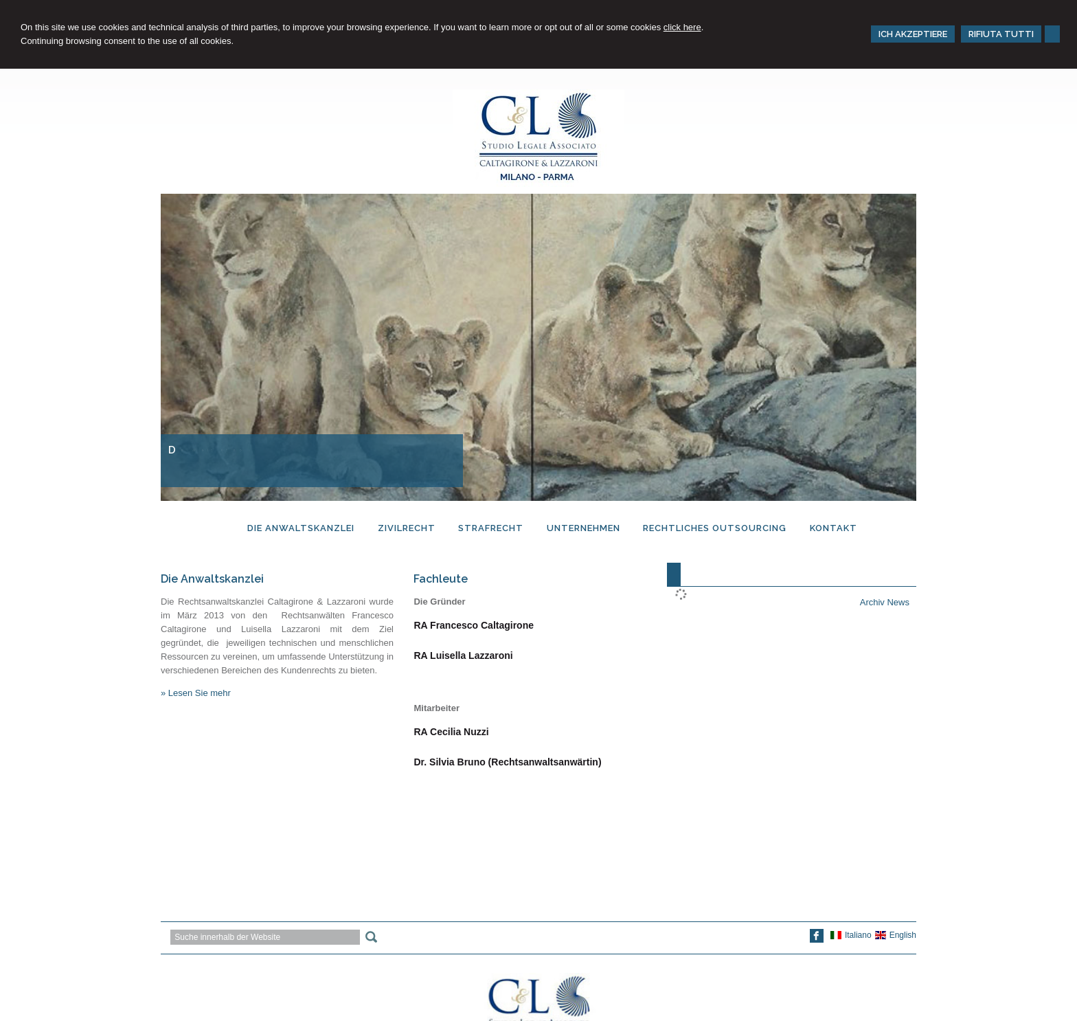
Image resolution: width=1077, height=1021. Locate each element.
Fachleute (440, 578)
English (895, 935)
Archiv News (884, 602)
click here (682, 27)
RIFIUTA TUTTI (1001, 34)
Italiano (851, 935)
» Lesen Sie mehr (196, 693)
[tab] (674, 574)
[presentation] (674, 574)
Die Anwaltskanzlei (212, 578)
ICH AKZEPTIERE (912, 34)
